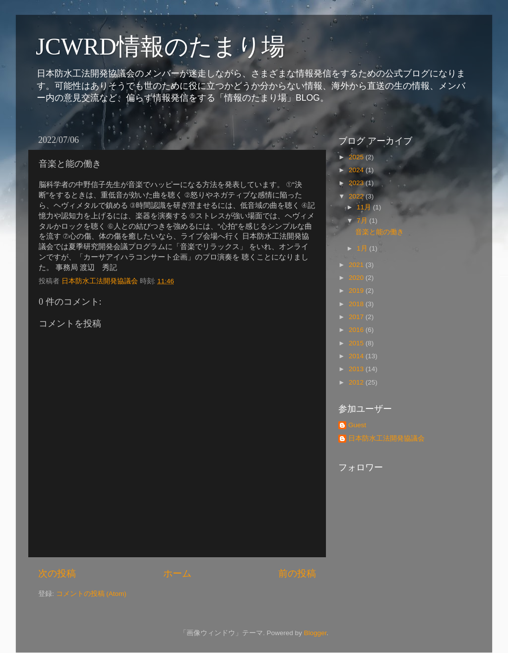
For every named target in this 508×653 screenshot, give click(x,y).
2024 (357, 170)
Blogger (315, 633)
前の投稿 (297, 573)
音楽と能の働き (379, 232)
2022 (357, 196)
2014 (357, 356)
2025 (357, 157)
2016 (357, 329)
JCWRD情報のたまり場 (160, 46)
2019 (357, 290)
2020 (357, 277)
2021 (357, 264)
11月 (365, 207)
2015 (357, 343)
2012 (357, 382)
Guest (357, 425)
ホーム (177, 573)
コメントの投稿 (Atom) (91, 593)
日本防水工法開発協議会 (386, 438)
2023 (357, 183)
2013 (357, 369)
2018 (357, 304)
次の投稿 (57, 573)
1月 (363, 248)
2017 (357, 317)
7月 (363, 220)
